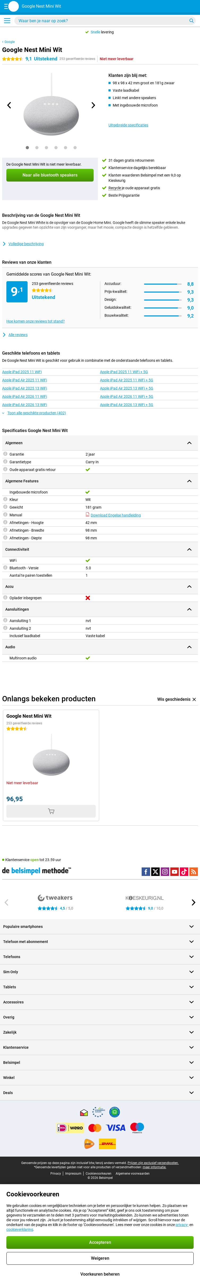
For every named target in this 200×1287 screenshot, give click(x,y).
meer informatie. (154, 1167)
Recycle (114, 188)
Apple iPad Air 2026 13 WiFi (24, 405)
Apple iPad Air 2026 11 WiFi (24, 396)
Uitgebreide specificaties (128, 125)
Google (10, 42)
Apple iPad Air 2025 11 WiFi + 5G (126, 380)
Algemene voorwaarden (133, 1173)
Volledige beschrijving (23, 244)
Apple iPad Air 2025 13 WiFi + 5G (126, 388)
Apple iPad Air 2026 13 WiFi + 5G (126, 405)
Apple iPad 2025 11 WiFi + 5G (124, 372)
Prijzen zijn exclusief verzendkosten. (153, 1163)
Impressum (73, 1173)
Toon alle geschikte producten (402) (34, 413)
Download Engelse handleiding (113, 515)
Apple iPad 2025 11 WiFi (22, 372)
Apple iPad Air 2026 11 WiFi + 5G (126, 396)
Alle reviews (15, 335)
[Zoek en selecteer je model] (105, 20)
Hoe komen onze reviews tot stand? (35, 321)
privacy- (182, 1225)
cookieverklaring (19, 1229)
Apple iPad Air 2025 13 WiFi (24, 388)
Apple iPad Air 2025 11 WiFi (24, 380)
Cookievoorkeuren (98, 1173)
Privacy (55, 1173)
